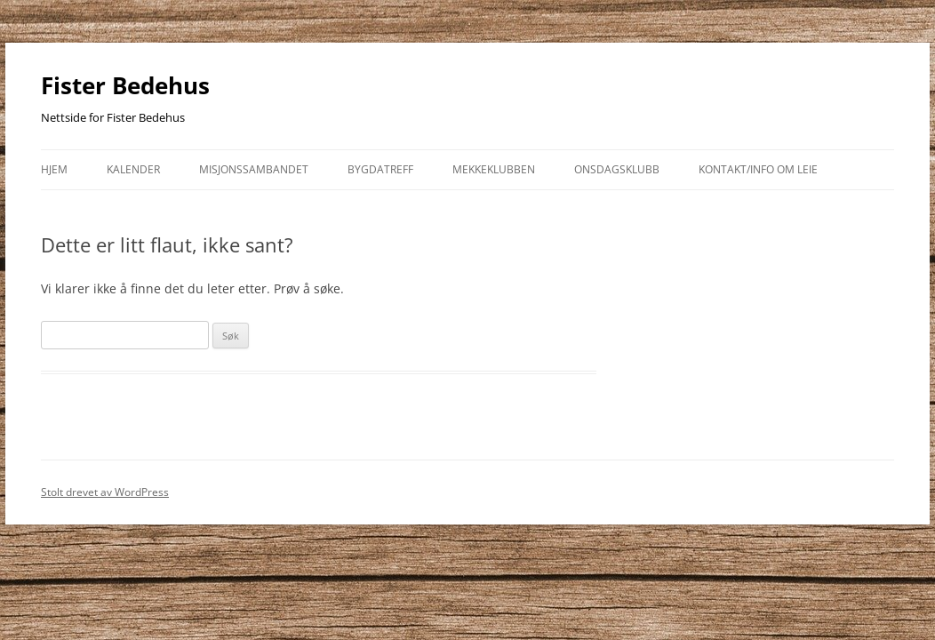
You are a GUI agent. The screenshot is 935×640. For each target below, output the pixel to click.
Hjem (54, 169)
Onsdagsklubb (616, 169)
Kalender (133, 169)
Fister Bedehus (125, 85)
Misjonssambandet (253, 169)
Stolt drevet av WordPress (105, 492)
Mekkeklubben (493, 169)
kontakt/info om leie (758, 169)
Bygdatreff (380, 169)
